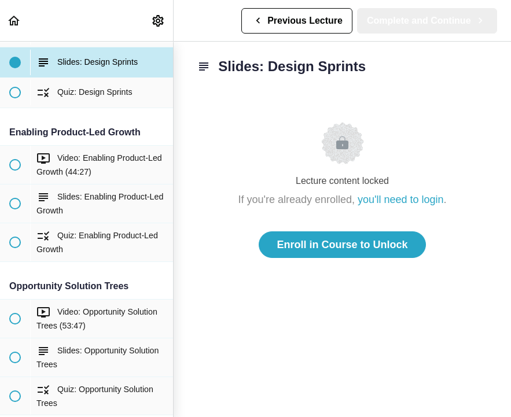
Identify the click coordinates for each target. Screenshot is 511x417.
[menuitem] (158, 20)
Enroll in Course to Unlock (342, 244)
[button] (14, 20)
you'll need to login (401, 199)
